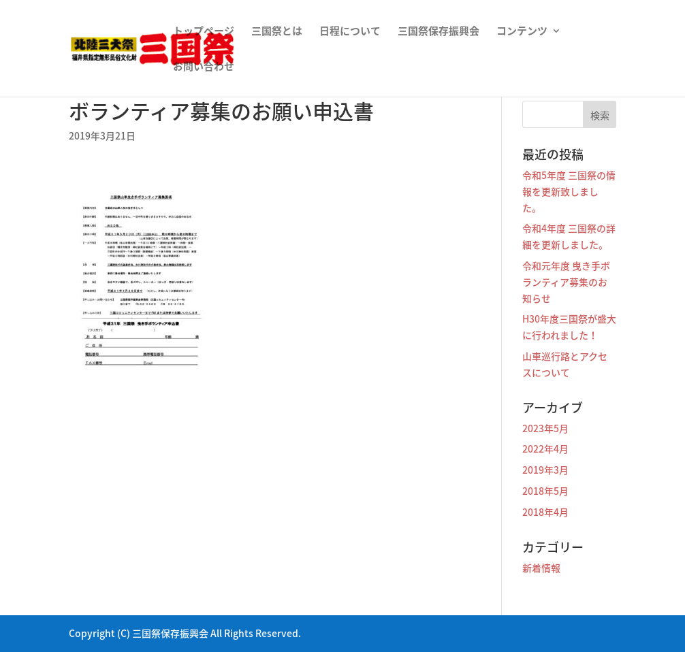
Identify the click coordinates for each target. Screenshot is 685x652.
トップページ (203, 32)
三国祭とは (276, 32)
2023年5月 (545, 428)
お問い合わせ (203, 67)
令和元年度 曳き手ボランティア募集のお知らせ (566, 282)
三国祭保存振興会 (438, 32)
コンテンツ (521, 32)
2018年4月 (545, 512)
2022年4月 (545, 448)
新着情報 (541, 567)
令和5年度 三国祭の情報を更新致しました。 (569, 191)
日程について (350, 32)
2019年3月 (545, 469)
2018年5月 (545, 491)
